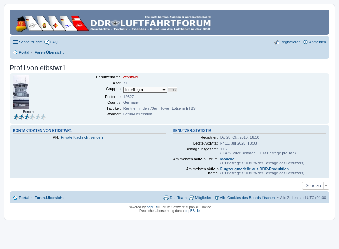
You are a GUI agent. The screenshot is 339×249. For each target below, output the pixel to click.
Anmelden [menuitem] (317, 42)
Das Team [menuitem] (178, 198)
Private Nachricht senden (82, 137)
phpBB (152, 207)
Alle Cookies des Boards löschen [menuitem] (247, 198)
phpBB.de (192, 211)
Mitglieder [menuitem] (203, 198)
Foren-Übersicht (49, 198)
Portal (24, 52)
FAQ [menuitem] (54, 42)
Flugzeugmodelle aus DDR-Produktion (254, 169)
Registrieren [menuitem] (290, 42)
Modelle (227, 159)
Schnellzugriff (30, 42)
